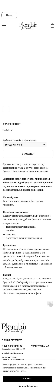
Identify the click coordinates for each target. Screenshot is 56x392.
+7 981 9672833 (9, 357)
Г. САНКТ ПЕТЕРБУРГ (12, 340)
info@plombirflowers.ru (12, 353)
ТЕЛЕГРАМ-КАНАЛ (40, 346)
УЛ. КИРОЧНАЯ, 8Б (13, 346)
